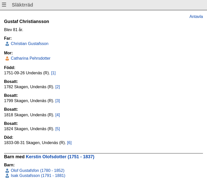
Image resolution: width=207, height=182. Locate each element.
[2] (57, 87)
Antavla (196, 16)
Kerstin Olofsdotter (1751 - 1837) (60, 156)
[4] (57, 115)
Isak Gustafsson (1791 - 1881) (37, 175)
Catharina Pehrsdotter (30, 58)
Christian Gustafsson (29, 43)
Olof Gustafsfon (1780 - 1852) (37, 170)
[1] (53, 73)
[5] (57, 129)
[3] (57, 101)
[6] (69, 143)
